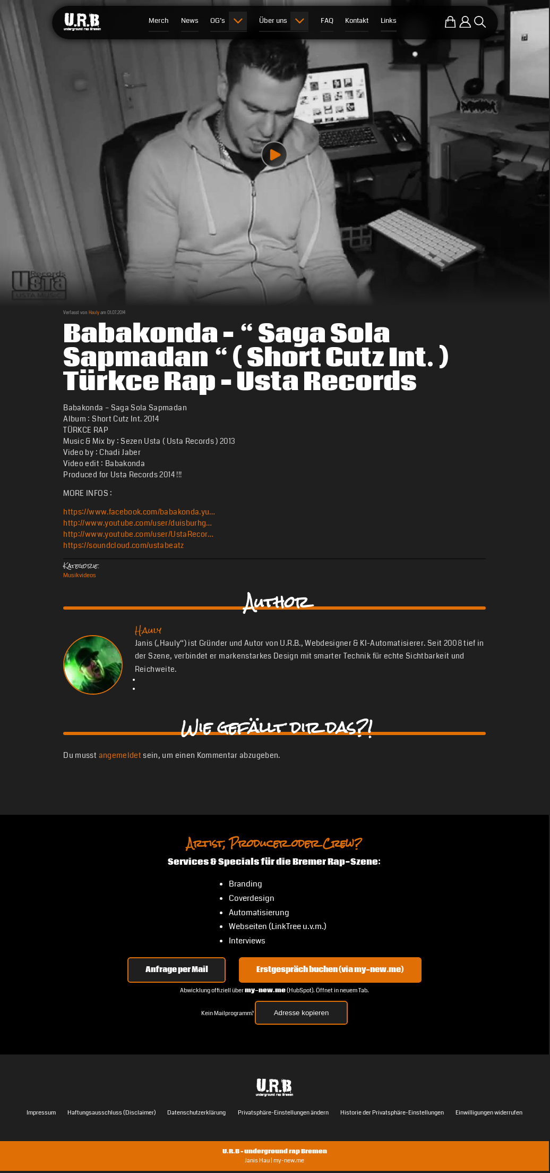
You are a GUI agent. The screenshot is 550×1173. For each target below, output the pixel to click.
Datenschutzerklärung (196, 1112)
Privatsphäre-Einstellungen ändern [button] (283, 1112)
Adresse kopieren (301, 1013)
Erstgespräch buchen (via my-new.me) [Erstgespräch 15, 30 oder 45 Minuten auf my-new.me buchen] (329, 970)
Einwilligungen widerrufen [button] (489, 1112)
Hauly (94, 312)
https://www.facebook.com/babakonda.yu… (139, 512)
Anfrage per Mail (176, 970)
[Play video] (274, 154)
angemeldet (120, 755)
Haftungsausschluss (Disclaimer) (111, 1112)
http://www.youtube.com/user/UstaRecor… (138, 534)
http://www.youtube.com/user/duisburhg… (137, 523)
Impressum (41, 1112)
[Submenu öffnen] (238, 21)
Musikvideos (79, 575)
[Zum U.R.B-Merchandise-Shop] (450, 22)
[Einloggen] (465, 22)
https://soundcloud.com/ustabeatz (123, 545)
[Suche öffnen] (480, 22)
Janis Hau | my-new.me (274, 1160)
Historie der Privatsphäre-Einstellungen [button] (392, 1112)
